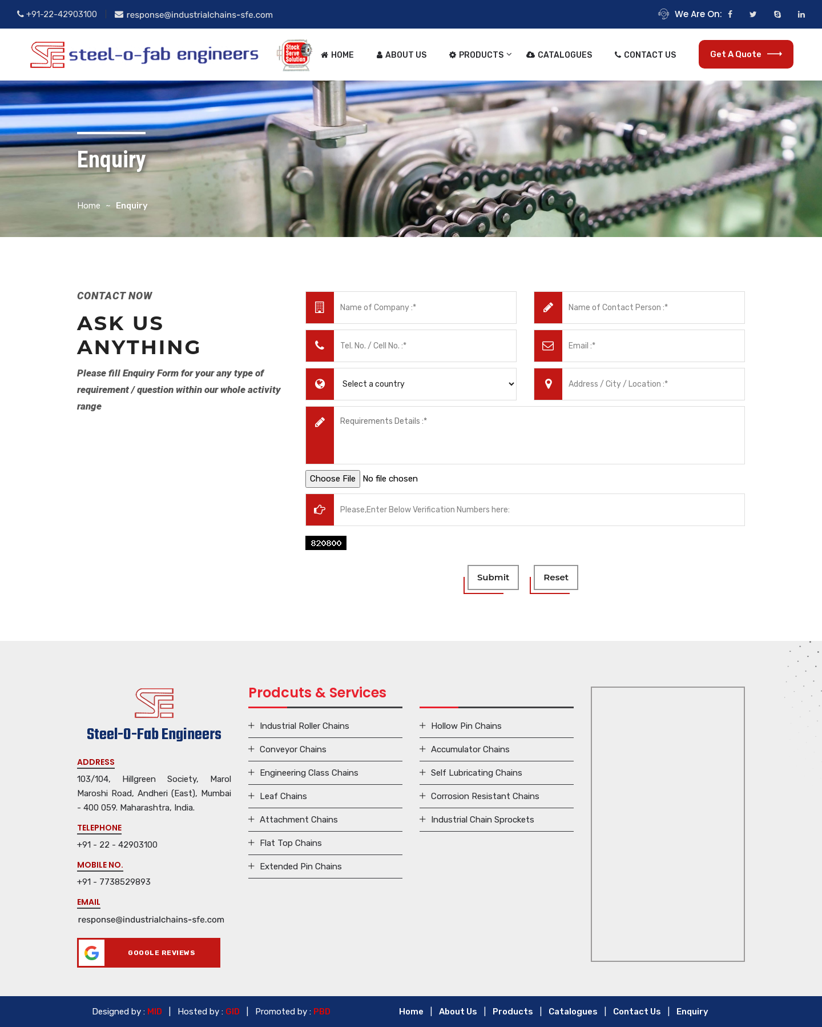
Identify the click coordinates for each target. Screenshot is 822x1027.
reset (556, 577)
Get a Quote (746, 54)
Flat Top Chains (291, 843)
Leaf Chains (283, 796)
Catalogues (559, 55)
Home (337, 55)
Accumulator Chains (470, 749)
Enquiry (692, 1011)
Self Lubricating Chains (476, 773)
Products (476, 55)
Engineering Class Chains (309, 773)
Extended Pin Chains (301, 866)
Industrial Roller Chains (304, 726)
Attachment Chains (299, 820)
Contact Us (645, 55)
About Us (401, 55)
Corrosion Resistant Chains (485, 796)
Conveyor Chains (293, 749)
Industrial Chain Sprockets (482, 820)
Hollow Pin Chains (466, 726)
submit (493, 577)
